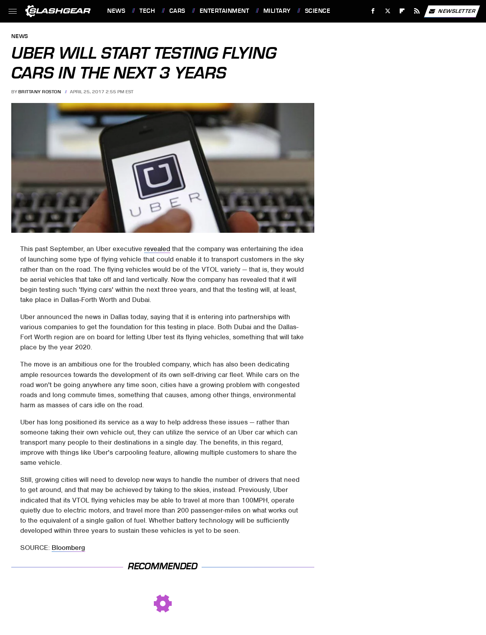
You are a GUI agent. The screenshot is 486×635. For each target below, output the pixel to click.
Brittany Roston (39, 91)
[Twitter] (387, 11)
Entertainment (224, 10)
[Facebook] (373, 11)
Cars (177, 10)
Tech (147, 10)
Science (318, 10)
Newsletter (451, 11)
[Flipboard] (402, 11)
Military (277, 10)
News (116, 10)
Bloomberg (68, 547)
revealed (157, 248)
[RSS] (417, 11)
